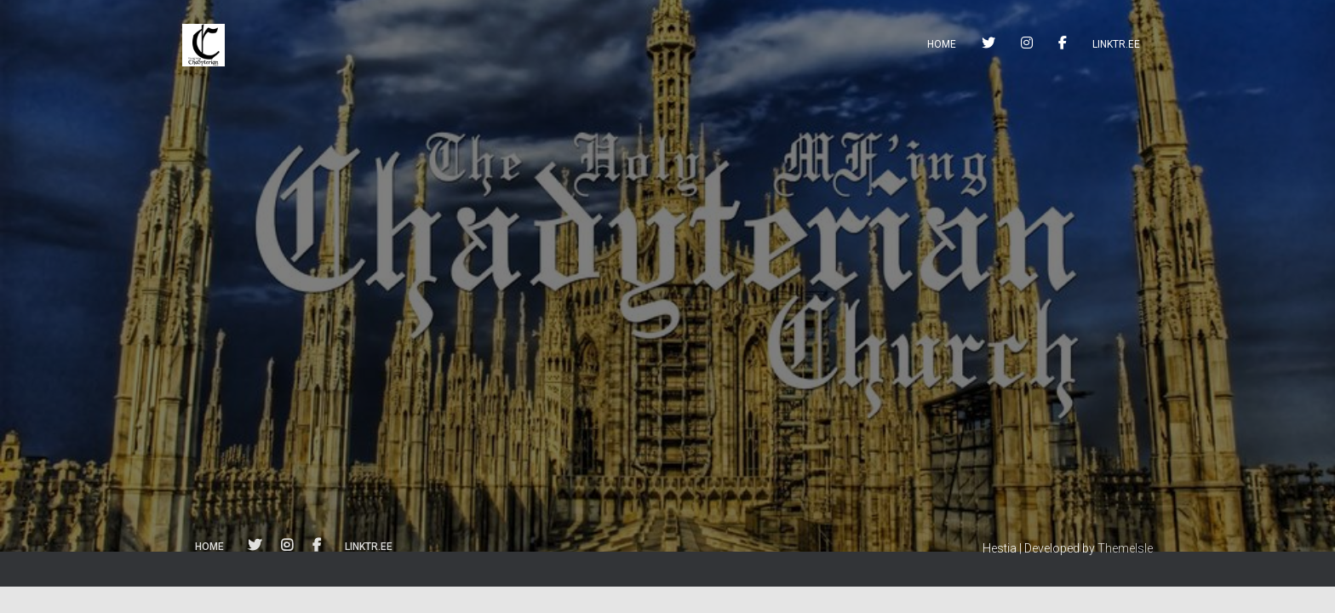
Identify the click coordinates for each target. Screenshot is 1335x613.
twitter (988, 45)
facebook (1063, 45)
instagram (1027, 45)
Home (941, 44)
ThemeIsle (1125, 548)
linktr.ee (1116, 44)
